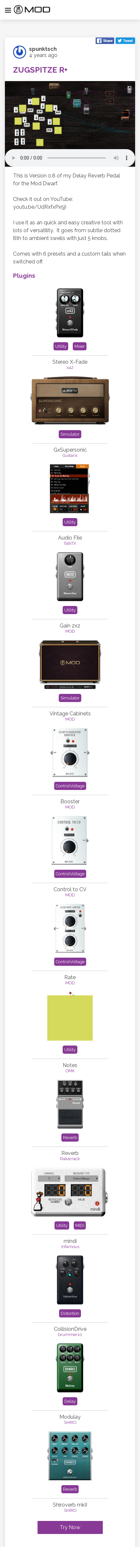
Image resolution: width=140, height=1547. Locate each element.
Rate (70, 977)
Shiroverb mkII (70, 1505)
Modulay (70, 1417)
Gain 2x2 (70, 626)
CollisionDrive (70, 1329)
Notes (70, 1065)
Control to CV (70, 889)
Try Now (70, 1527)
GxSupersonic (70, 450)
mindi (70, 1241)
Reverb (70, 1153)
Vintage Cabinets (70, 713)
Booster (70, 801)
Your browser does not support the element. (70, 158)
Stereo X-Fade (70, 362)
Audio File (70, 538)
